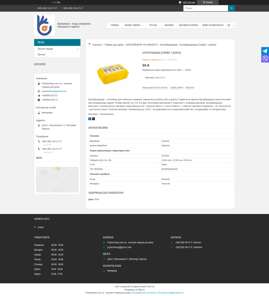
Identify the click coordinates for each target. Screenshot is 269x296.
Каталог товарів (132, 25)
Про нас (153, 25)
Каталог (97, 44)
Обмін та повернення (213, 25)
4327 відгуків (189, 2)
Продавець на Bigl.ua (134, 289)
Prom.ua (150, 286)
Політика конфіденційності (171, 293)
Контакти (169, 25)
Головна (114, 25)
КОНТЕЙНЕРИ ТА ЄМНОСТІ (142, 44)
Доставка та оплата (188, 25)
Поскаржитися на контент (144, 293)
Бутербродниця (168, 44)
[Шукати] (231, 8)
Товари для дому (113, 44)
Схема (41, 227)
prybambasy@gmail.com (54, 91)
